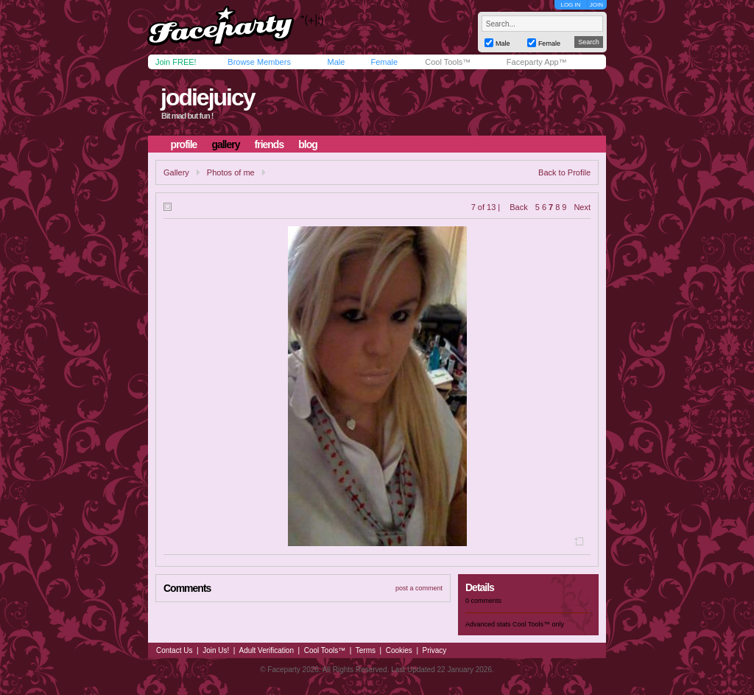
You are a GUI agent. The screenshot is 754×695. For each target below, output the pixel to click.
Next (582, 207)
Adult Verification (266, 650)
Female (384, 61)
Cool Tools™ (448, 61)
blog (307, 144)
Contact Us (174, 650)
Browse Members (259, 61)
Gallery (176, 172)
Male (336, 61)
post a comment (419, 588)
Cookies (399, 650)
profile (184, 144)
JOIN (596, 4)
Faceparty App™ (537, 61)
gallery (225, 144)
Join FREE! (176, 61)
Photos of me (231, 172)
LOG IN (570, 4)
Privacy (435, 650)
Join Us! (215, 650)
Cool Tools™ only (538, 624)
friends (269, 144)
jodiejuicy (208, 97)
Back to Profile (564, 172)
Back (518, 207)
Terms (366, 650)
